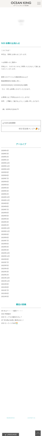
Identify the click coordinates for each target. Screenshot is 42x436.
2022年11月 (5, 256)
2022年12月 (5, 253)
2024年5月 (5, 216)
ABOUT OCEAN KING (31, 373)
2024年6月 (5, 213)
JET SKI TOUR (31, 392)
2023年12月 (5, 228)
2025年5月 (5, 185)
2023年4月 (5, 247)
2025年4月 (5, 188)
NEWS (31, 398)
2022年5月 (5, 265)
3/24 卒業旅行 (6, 314)
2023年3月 (5, 250)
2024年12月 (5, 197)
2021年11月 (5, 281)
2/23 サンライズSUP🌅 (9, 323)
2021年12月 (5, 278)
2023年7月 (5, 240)
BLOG (10, 405)
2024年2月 (5, 225)
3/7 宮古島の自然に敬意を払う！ (12, 320)
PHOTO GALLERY (10, 398)
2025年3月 (5, 191)
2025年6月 (5, 181)
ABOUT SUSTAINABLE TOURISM (11, 379)
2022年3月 (5, 272)
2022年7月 (5, 262)
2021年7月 (5, 290)
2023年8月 (5, 237)
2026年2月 (5, 157)
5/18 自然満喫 (10, 123)
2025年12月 (5, 163)
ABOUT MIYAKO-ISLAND (31, 366)
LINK (31, 405)
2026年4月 (5, 150)
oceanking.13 (25, 355)
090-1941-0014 (23, 360)
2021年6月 (5, 293)
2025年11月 (5, 166)
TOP (11, 366)
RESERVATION (11, 418)
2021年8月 (5, 287)
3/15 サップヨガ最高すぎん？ (11, 317)
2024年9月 (5, 203)
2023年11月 (5, 231)
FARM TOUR (10, 392)
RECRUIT (20, 411)
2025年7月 (5, 178)
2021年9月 (5, 284)
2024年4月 (5, 219)
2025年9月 (5, 172)
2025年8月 (5, 175)
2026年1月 (5, 160)
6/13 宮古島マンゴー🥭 (28, 129)
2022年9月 (5, 259)
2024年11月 (5, 200)
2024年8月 (5, 206)
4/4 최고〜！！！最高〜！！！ (12, 311)
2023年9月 (5, 234)
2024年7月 (5, 209)
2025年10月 (5, 169)
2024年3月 (5, 222)
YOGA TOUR (31, 385)
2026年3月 (5, 154)
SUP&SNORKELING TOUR (11, 385)
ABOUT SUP (10, 373)
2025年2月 (5, 194)
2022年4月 (5, 268)
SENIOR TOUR (31, 379)
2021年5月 (5, 296)
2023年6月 (5, 244)
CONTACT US (31, 418)
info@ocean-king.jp (23, 358)
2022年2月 (5, 275)
